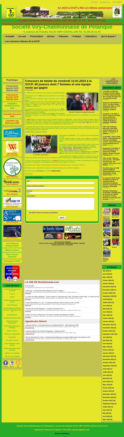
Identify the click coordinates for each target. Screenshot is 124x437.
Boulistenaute (12, 315)
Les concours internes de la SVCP (22, 41)
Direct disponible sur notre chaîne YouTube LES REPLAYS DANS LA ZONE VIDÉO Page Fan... (52, 326)
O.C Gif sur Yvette (12, 340)
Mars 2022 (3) (107, 419)
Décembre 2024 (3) (109, 324)
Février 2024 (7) (108, 350)
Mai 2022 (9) (107, 413)
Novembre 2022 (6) (109, 397)
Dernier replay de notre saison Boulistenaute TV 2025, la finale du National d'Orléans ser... (50, 304)
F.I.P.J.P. (12, 294)
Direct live (82, 243)
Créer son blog (94, 2)
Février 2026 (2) (108, 280)
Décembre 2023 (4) (109, 356)
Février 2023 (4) (108, 388)
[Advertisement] (62, 60)
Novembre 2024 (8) (109, 328)
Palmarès (62, 36)
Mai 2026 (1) (107, 271)
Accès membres (62, 433)
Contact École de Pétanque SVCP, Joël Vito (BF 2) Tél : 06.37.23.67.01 (62, 20)
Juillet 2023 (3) (108, 372)
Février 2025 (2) (108, 318)
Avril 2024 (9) (107, 343)
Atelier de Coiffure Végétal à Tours (48, 243)
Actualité (9, 36)
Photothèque (12, 80)
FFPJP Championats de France (12, 301)
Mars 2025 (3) (107, 315)
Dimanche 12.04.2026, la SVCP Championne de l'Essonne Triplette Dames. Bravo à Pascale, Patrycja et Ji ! (111, 151)
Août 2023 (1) (107, 369)
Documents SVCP (12, 261)
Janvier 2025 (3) (108, 321)
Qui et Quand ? (107, 36)
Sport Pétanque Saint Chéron (12, 344)
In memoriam (116, 237)
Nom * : (29, 181)
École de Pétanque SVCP (106, 260)
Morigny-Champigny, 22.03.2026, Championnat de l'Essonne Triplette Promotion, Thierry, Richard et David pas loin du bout (112, 195)
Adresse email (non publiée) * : (36, 186)
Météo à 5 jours (12, 250)
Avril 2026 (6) (107, 274)
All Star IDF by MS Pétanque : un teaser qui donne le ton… (45, 309)
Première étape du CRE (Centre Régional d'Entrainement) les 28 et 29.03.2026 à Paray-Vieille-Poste (111, 171)
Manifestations (107, 228)
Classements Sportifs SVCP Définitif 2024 (12, 97)
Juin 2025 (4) (107, 305)
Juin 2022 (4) (107, 410)
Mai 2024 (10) (107, 340)
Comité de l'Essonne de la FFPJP (12, 290)
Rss (18, 366)
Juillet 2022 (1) (108, 407)
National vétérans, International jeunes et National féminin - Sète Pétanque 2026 (52, 325)
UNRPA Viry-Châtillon (12, 353)
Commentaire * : (31, 196)
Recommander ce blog (105, 2)
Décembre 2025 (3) (109, 287)
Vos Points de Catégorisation (12, 244)
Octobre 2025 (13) (109, 293)
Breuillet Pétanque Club (12, 318)
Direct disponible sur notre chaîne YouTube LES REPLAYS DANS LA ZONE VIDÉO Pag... (51, 332)
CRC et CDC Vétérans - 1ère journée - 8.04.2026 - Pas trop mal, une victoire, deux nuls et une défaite (112, 161)
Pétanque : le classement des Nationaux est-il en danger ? (45, 291)
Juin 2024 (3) (107, 337)
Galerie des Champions (106, 217)
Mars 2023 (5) (107, 385)
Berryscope (61, 243)
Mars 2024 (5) (107, 347)
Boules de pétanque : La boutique (62, 244)
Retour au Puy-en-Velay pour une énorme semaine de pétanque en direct (50, 315)
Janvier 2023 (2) (108, 391)
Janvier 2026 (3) (108, 283)
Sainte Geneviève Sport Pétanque (12, 349)
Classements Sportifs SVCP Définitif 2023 (12, 88)
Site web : (30, 191)
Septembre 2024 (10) (110, 334)
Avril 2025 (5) (107, 312)
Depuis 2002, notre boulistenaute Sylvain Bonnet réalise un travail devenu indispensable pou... (51, 292)
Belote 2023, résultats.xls (34, 132)
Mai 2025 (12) (107, 309)
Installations (106, 237)
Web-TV (12, 366)
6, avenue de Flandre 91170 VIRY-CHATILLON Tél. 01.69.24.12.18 (62, 31)
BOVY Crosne (12, 331)
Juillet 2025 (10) (108, 302)
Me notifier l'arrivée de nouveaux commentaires (43, 212)
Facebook (5, 366)
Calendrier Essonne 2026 (12, 115)
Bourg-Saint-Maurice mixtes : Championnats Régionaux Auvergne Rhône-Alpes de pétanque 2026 (58, 337)
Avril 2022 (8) (107, 416)
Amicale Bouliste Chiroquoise (12, 322)
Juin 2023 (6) (107, 375)
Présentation (35, 36)
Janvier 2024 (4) (108, 353)
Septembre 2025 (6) (109, 296)
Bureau (50, 36)
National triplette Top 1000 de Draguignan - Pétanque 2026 (45, 331)
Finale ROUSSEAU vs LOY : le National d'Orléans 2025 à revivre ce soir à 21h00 (52, 303)
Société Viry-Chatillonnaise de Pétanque (62, 27)
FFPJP (12, 297)
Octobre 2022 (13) (109, 400)
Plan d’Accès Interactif (12, 255)
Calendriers (90, 36)
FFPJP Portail (12, 305)
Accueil (21, 36)
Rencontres (115, 217)
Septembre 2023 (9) (109, 366)
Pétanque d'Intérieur (62, 241)
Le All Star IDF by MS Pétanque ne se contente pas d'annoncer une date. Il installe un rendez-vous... (53, 310)
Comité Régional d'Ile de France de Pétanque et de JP (12, 309)
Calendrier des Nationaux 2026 (12, 122)
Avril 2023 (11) (108, 381)
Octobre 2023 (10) (109, 362)
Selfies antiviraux (106, 247)
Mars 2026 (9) (107, 277)
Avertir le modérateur (117, 2)
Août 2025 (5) (107, 299)
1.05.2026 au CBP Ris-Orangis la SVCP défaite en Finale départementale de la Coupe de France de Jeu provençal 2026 (112, 95)
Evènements (115, 228)
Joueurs (114, 247)
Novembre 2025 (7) (109, 290)
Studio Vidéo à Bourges (71, 243)
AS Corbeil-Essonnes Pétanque (12, 327)
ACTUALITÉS (29, 286)
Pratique (76, 36)
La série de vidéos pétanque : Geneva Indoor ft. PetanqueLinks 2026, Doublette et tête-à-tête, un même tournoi (62, 297)
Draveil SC (12, 337)
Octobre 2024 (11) (109, 331)
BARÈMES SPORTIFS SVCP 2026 (12, 106)
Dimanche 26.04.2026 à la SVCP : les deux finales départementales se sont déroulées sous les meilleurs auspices (112, 106)
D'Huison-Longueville (12, 334)
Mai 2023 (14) (107, 378)
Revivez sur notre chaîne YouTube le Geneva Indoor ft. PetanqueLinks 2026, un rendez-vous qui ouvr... (54, 298)
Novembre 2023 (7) (109, 359)
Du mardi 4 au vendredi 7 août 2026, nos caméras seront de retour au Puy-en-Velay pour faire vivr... (53, 316)
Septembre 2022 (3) (109, 404)
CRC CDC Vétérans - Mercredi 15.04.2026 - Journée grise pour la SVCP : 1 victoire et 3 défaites (110, 130)
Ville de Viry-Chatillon (12, 356)
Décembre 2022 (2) (109, 394)
